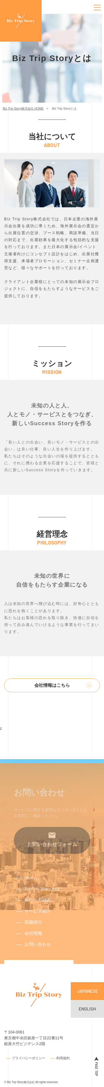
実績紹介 (33, 926)
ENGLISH (87, 1008)
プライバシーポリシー (28, 1058)
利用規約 (63, 1058)
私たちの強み (37, 904)
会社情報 (33, 937)
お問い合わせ (37, 948)
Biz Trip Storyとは (42, 893)
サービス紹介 (37, 915)
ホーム (31, 882)
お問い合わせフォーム (52, 854)
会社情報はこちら (52, 685)
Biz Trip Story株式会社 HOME (23, 108)
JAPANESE (87, 991)
